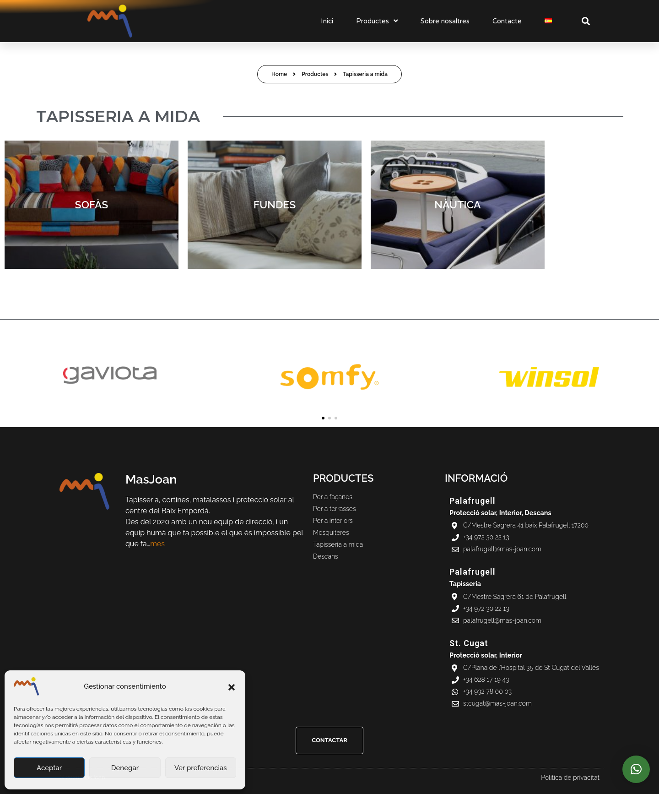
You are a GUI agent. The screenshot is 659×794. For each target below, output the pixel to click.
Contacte (507, 21)
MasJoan (151, 479)
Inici (327, 21)
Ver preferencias (200, 768)
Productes (377, 21)
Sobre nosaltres (445, 21)
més (157, 543)
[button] (231, 686)
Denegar (125, 768)
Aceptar (49, 768)
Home (279, 74)
